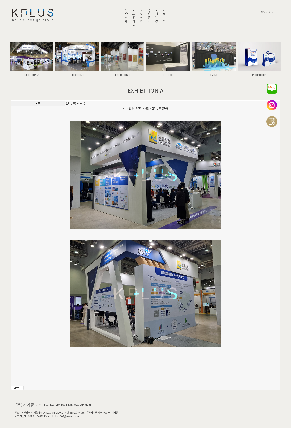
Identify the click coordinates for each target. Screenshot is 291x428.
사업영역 (141, 16)
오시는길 (156, 16)
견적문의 (149, 16)
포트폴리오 (133, 18)
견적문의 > (266, 12)
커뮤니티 (164, 16)
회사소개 (126, 16)
